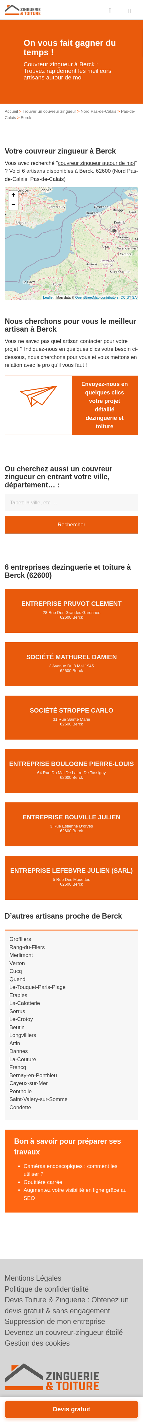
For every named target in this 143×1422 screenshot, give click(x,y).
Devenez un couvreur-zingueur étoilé (64, 1332)
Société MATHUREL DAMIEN (71, 657)
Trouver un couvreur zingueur (49, 111)
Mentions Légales (33, 1278)
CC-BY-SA (128, 297)
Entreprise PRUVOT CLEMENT (71, 603)
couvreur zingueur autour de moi (96, 163)
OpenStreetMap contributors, (97, 297)
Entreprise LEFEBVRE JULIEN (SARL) (71, 870)
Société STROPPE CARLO (71, 710)
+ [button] (13, 195)
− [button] (13, 205)
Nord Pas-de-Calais (98, 111)
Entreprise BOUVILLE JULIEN (71, 817)
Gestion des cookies (37, 1343)
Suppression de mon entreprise (55, 1321)
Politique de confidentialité (47, 1289)
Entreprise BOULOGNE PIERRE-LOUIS (71, 763)
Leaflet (48, 297)
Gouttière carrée (43, 1182)
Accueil (11, 111)
